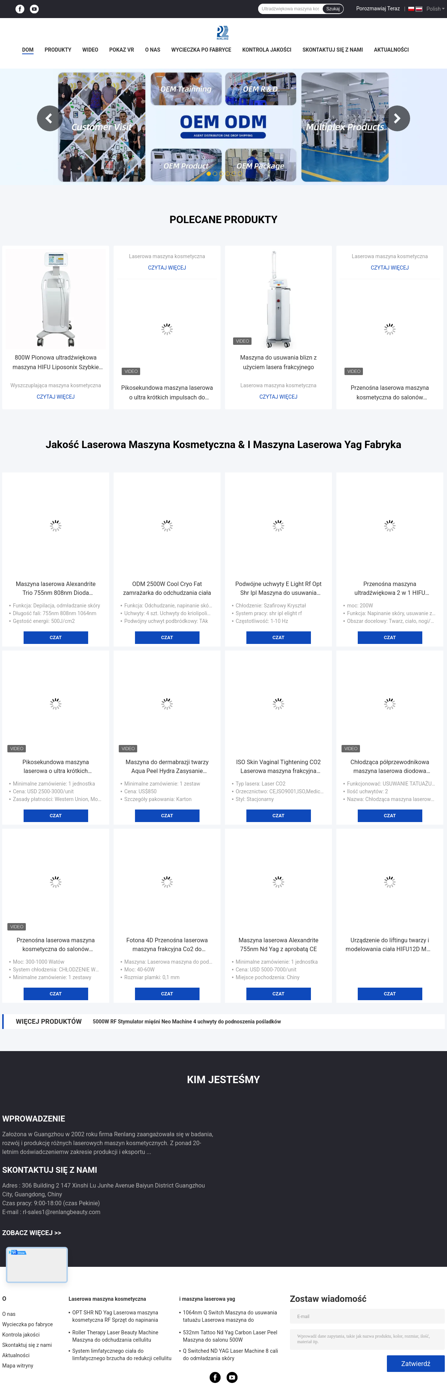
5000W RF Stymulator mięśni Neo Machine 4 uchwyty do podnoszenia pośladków (187, 1022)
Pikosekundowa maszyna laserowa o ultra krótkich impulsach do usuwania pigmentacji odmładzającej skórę (167, 393)
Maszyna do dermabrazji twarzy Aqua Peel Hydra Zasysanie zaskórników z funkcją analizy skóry (166, 767)
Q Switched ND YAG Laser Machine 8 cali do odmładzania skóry (230, 1354)
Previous (50, 118)
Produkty (58, 50)
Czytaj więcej (55, 397)
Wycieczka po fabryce (201, 50)
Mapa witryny (17, 1366)
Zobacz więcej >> (31, 1233)
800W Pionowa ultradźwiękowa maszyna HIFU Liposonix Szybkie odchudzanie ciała (56, 363)
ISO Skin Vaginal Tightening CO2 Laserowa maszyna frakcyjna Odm (278, 767)
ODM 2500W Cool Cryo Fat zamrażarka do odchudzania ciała (167, 588)
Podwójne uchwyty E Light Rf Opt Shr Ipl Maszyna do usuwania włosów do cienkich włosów (278, 588)
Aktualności (391, 50)
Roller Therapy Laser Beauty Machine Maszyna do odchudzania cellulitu (115, 1336)
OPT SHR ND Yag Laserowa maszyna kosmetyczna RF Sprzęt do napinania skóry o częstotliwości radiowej (115, 1317)
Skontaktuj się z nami (332, 50)
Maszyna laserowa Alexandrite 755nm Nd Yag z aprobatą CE (279, 945)
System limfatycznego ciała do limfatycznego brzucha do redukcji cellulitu (121, 1354)
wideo (90, 50)
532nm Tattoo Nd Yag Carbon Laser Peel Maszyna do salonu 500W (230, 1336)
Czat (56, 637)
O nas (152, 50)
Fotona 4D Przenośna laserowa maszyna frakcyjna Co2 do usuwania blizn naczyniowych (167, 945)
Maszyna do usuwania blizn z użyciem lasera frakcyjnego (278, 362)
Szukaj (333, 8)
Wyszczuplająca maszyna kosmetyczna (55, 385)
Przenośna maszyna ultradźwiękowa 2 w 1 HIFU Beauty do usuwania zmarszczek (390, 588)
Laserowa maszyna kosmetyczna (167, 256)
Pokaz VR (121, 50)
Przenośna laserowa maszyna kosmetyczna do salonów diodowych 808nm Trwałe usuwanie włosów (390, 393)
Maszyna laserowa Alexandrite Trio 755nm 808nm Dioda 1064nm (56, 588)
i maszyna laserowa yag (207, 1299)
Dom (28, 50)
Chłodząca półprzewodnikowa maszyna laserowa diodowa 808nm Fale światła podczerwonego (389, 767)
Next (397, 118)
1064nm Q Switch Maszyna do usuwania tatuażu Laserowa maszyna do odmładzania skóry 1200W (230, 1317)
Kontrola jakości (266, 50)
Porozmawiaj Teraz (378, 8)
